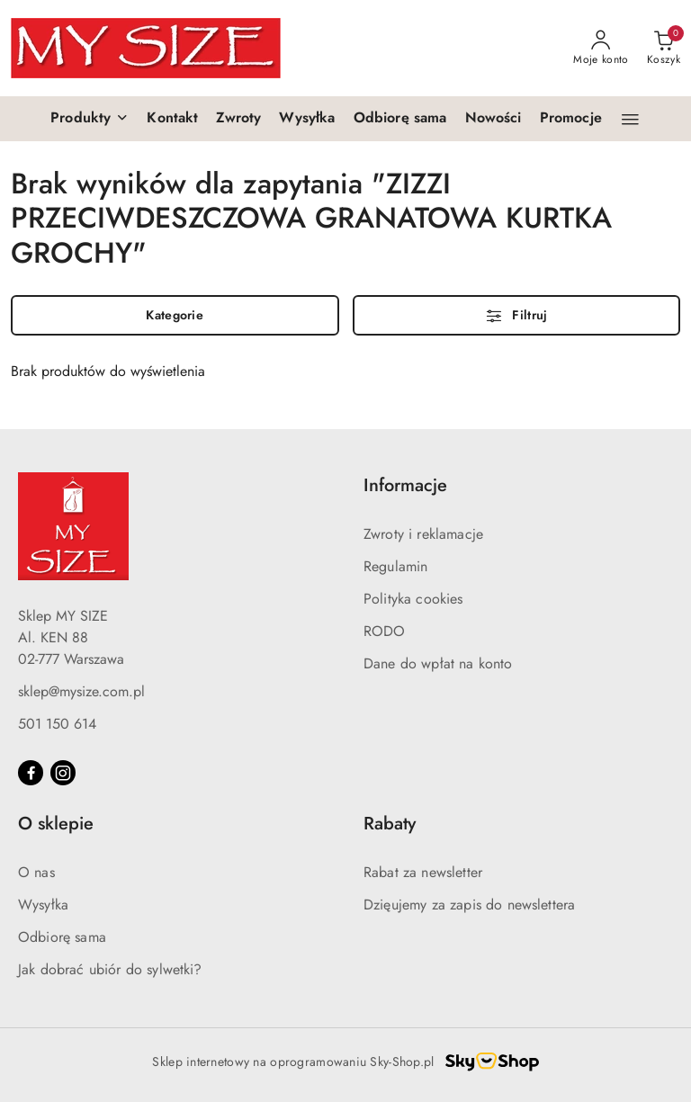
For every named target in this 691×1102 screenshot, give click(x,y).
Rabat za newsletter (422, 872)
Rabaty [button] (389, 824)
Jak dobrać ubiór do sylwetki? (110, 969)
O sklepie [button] (56, 824)
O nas (36, 872)
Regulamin (395, 566)
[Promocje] (571, 118)
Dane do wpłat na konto (438, 663)
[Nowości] (493, 118)
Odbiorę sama (62, 937)
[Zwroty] (238, 118)
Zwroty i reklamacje (423, 534)
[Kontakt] (172, 118)
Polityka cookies (413, 598)
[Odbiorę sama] (400, 118)
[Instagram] (63, 772)
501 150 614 (57, 723)
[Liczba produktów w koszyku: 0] (663, 48)
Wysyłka (43, 904)
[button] (89, 118)
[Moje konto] (601, 48)
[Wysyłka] (307, 118)
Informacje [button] (405, 485)
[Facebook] (30, 772)
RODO (384, 631)
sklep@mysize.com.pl (81, 691)
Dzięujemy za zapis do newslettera (469, 904)
